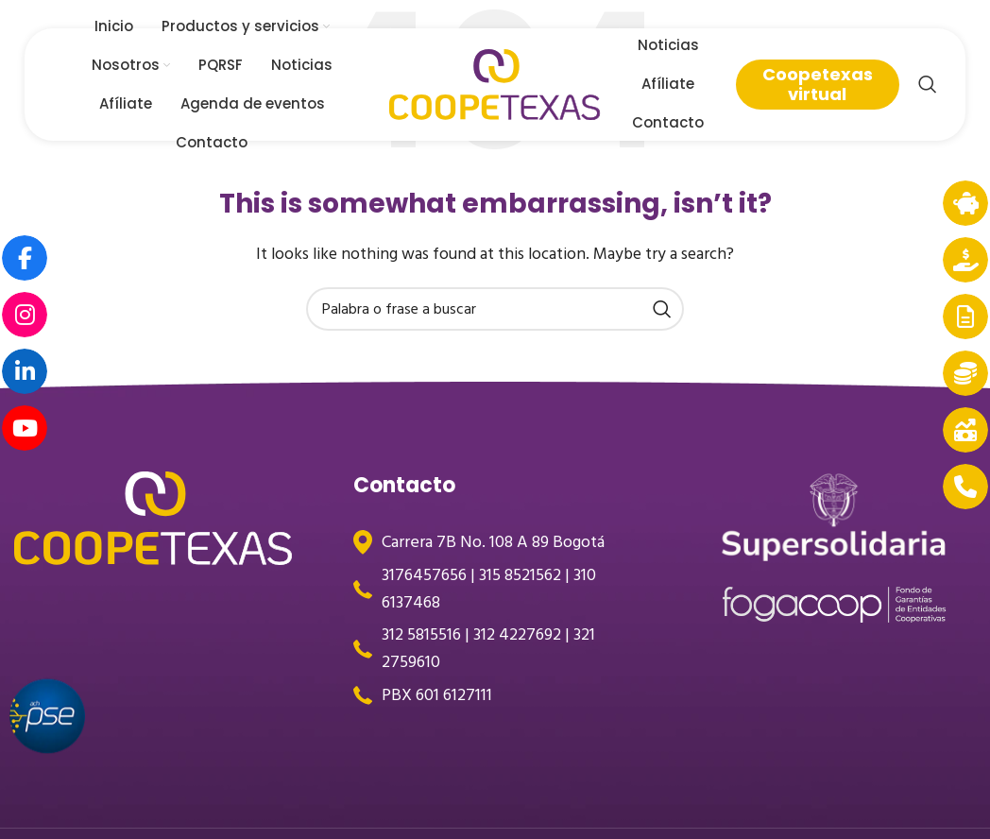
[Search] (928, 85)
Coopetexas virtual (817, 84)
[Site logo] (495, 84)
